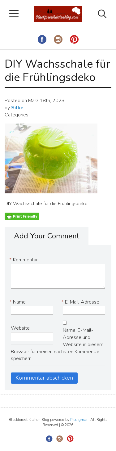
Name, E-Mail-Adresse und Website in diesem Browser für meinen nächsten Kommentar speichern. (57, 344)
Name (18, 302)
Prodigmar (79, 419)
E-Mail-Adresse (81, 302)
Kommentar (24, 260)
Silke (17, 107)
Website (20, 328)
